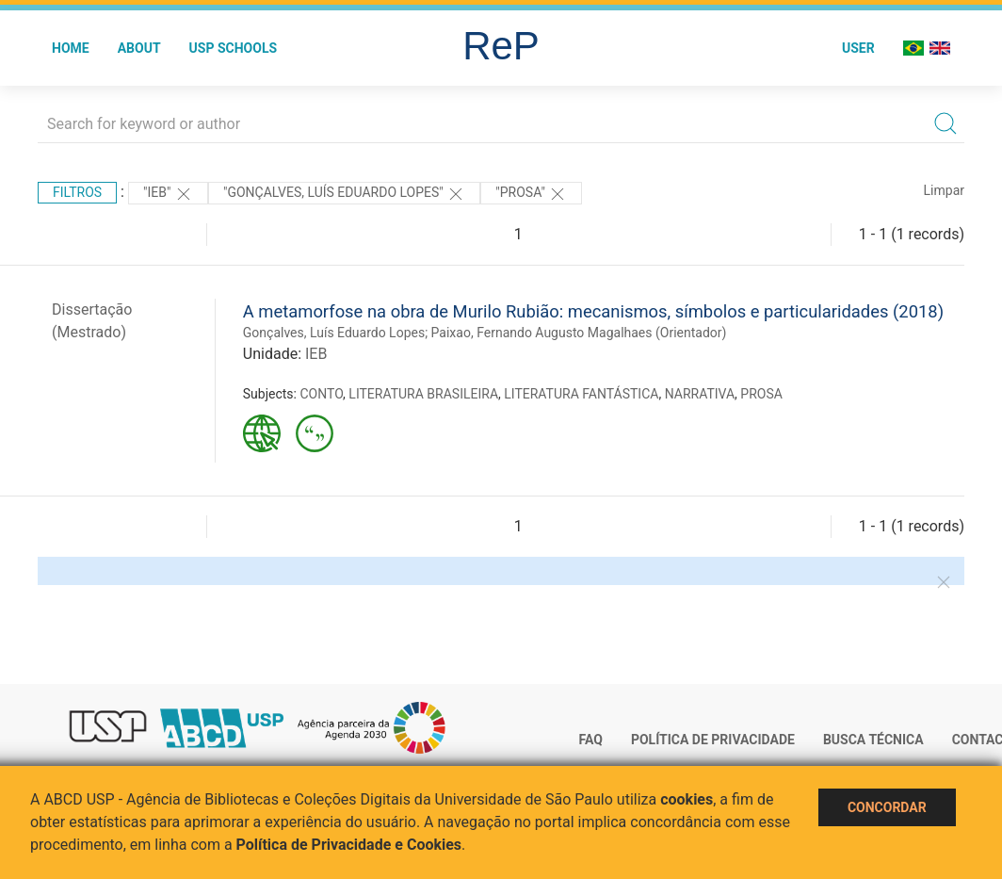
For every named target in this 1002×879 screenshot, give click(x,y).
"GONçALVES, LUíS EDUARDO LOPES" (344, 194)
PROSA (761, 393)
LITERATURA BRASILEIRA (423, 393)
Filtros (77, 192)
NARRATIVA (700, 393)
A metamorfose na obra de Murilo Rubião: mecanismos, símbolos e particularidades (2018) (593, 311)
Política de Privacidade (713, 739)
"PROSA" (531, 194)
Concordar (887, 807)
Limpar (944, 190)
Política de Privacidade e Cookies (349, 845)
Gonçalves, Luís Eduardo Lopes (334, 332)
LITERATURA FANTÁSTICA (581, 393)
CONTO (321, 393)
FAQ (591, 739)
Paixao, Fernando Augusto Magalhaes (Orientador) (579, 332)
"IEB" (168, 194)
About (139, 48)
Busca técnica (873, 739)
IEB (316, 354)
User (858, 48)
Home (70, 48)
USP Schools (233, 48)
